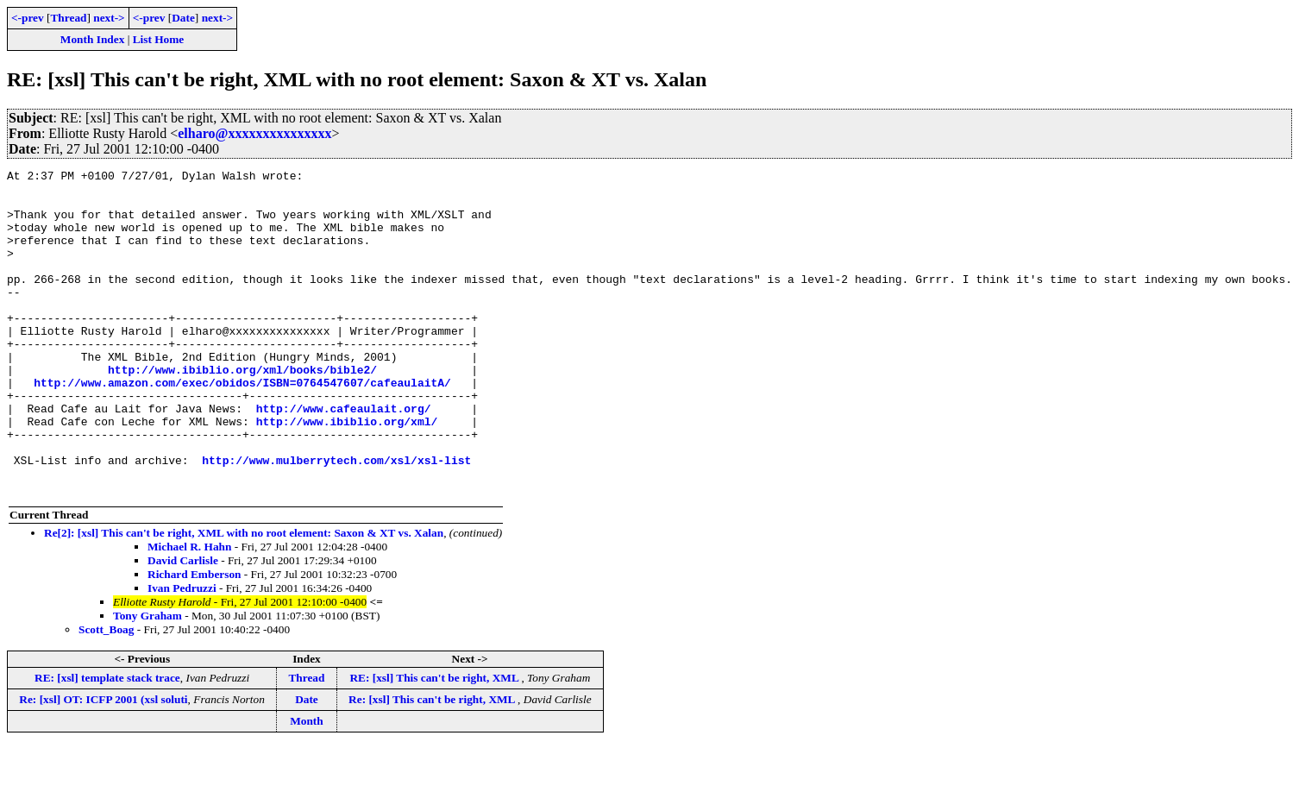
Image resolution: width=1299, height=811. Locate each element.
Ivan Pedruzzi (181, 652)
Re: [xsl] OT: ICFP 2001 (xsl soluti (103, 764)
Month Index (92, 39)
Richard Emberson (194, 638)
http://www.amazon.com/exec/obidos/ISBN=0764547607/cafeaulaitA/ (242, 426)
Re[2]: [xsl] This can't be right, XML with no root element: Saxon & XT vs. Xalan (243, 597)
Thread (68, 17)
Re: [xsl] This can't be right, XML (433, 764)
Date (183, 17)
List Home (159, 39)
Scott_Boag (106, 694)
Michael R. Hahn (189, 611)
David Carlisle (182, 625)
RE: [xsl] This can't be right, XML (435, 742)
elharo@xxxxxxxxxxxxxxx (254, 133)
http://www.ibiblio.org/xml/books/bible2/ (242, 410)
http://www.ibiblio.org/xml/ (347, 473)
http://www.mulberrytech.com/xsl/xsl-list (336, 519)
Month (306, 785)
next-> (108, 17)
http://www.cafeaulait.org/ (343, 457)
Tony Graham (147, 680)
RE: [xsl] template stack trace (107, 742)
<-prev (27, 17)
